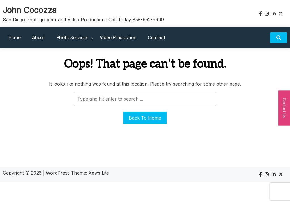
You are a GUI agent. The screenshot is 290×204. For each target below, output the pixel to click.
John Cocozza (30, 10)
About (38, 37)
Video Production (118, 37)
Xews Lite (99, 173)
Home (14, 37)
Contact (156, 37)
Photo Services (72, 37)
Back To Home (145, 118)
